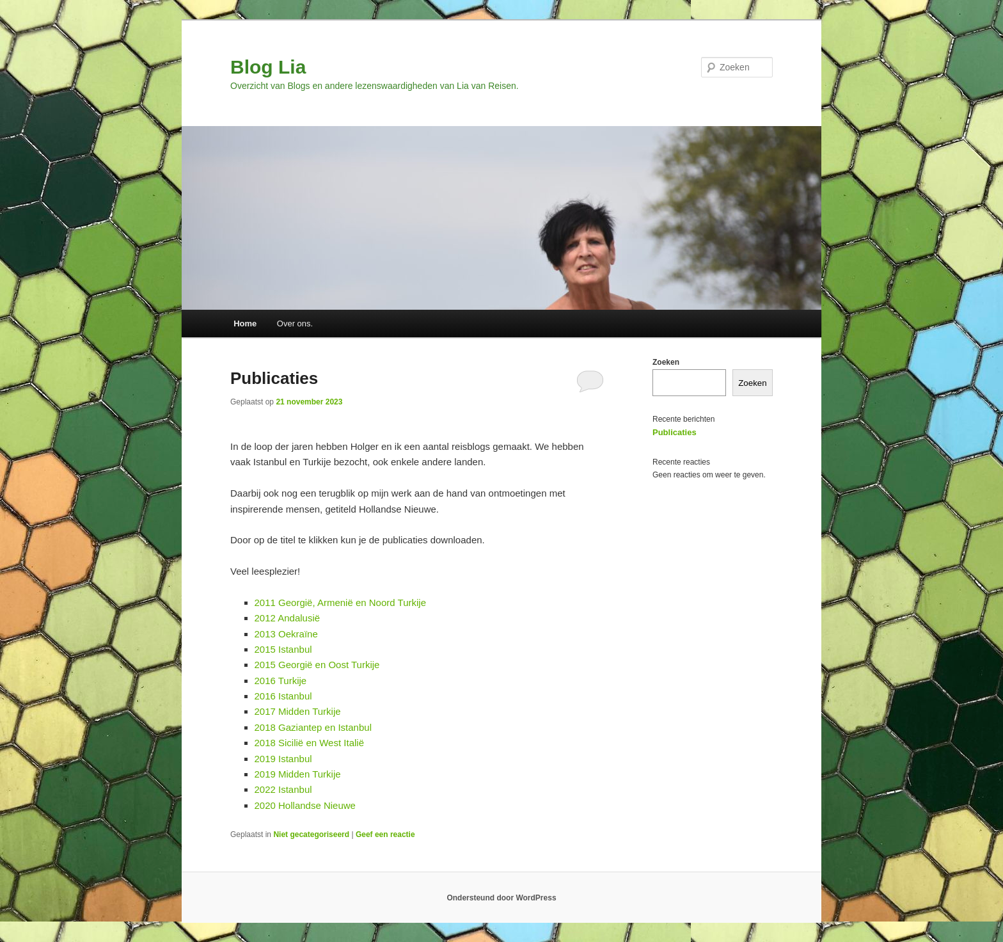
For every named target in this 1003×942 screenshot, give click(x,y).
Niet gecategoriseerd (311, 834)
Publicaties (274, 378)
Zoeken (665, 362)
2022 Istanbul (283, 789)
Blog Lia (268, 66)
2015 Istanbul (283, 649)
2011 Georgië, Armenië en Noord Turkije (340, 602)
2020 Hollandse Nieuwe (305, 805)
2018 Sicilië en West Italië (309, 742)
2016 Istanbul (283, 696)
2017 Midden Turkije (298, 711)
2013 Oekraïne (286, 633)
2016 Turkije (281, 680)
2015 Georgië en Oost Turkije (317, 664)
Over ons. (295, 323)
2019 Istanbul (283, 758)
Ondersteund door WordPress (501, 897)
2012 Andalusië (287, 617)
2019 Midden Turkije (298, 774)
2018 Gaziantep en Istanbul (313, 727)
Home (245, 323)
